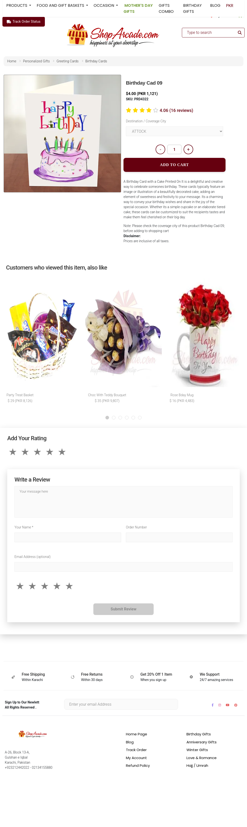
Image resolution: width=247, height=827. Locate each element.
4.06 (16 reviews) (176, 110)
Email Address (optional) (32, 557)
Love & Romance (201, 758)
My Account (136, 758)
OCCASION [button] (104, 5)
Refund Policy (138, 765)
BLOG (215, 5)
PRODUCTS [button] (17, 5)
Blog (130, 742)
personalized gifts (36, 61)
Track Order (136, 750)
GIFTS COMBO (166, 8)
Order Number (136, 528)
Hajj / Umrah (197, 765)
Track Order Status (24, 22)
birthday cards (96, 61)
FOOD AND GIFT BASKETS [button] (61, 5)
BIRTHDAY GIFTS (192, 8)
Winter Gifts (197, 750)
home (11, 61)
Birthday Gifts (198, 734)
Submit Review (124, 609)
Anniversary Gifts (201, 742)
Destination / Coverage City (146, 121)
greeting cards (67, 61)
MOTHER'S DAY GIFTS (138, 8)
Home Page (136, 734)
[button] (107, 418)
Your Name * (23, 528)
